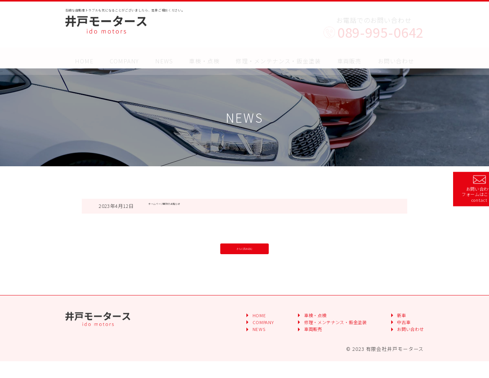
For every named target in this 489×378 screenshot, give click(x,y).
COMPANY (124, 54)
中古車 (396, 340)
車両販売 (284, 350)
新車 (393, 331)
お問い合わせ (396, 54)
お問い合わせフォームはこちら (460, 189)
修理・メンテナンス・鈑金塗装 (278, 54)
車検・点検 (204, 54)
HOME (84, 54)
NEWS (164, 54)
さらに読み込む (244, 252)
